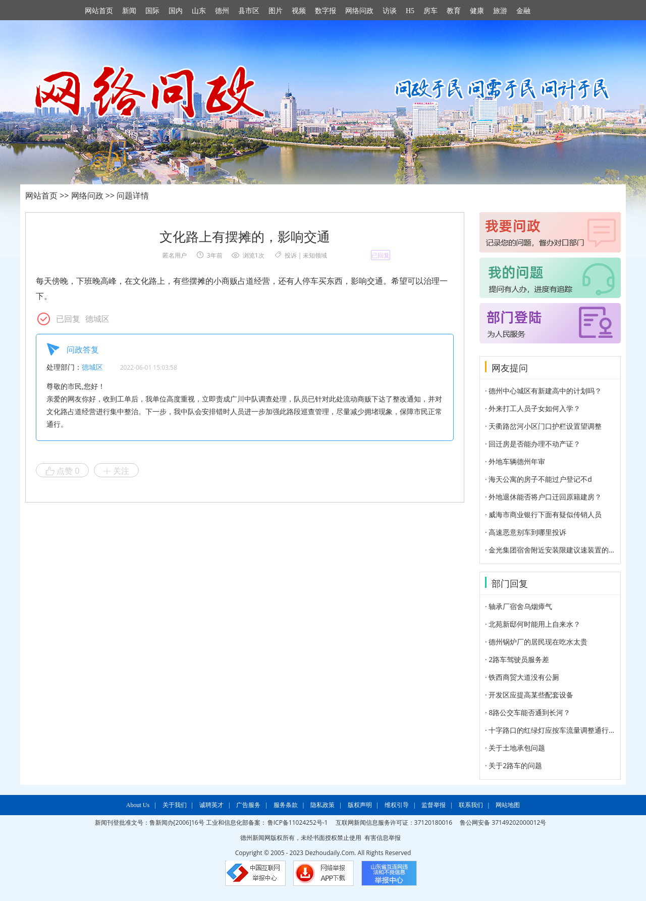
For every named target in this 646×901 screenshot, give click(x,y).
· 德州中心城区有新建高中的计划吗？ (543, 390)
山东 (199, 11)
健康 (477, 11)
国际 (152, 11)
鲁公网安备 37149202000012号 (503, 822)
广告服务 (248, 805)
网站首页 (99, 11)
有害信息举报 (382, 837)
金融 (523, 11)
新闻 (129, 11)
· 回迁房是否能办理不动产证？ (532, 443)
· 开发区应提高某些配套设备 (529, 694)
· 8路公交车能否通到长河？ (527, 712)
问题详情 (133, 195)
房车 (430, 11)
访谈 (390, 11)
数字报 (325, 11)
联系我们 (471, 805)
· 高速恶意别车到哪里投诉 (525, 532)
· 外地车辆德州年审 (515, 461)
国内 (176, 11)
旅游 (500, 11)
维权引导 (397, 805)
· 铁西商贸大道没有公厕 (522, 677)
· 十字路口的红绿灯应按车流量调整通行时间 (554, 730)
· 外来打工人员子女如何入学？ (532, 408)
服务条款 (286, 805)
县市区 (248, 11)
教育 (454, 11)
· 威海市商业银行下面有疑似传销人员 (543, 514)
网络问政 (359, 11)
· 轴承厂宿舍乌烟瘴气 (518, 606)
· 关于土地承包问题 (515, 748)
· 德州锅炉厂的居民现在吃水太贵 (536, 641)
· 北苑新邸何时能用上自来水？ (532, 624)
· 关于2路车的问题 (513, 765)
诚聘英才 (211, 805)
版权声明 (360, 805)
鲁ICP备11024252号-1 (297, 822)
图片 (275, 11)
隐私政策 (322, 805)
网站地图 (508, 805)
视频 (299, 11)
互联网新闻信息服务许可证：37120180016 (394, 822)
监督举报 (433, 805)
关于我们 (175, 805)
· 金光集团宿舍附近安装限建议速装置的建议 (554, 550)
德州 (222, 11)
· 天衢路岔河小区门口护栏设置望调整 (543, 426)
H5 (410, 11)
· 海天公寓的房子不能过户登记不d (538, 479)
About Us (137, 805)
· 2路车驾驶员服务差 (517, 659)
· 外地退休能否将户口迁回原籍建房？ (543, 497)
